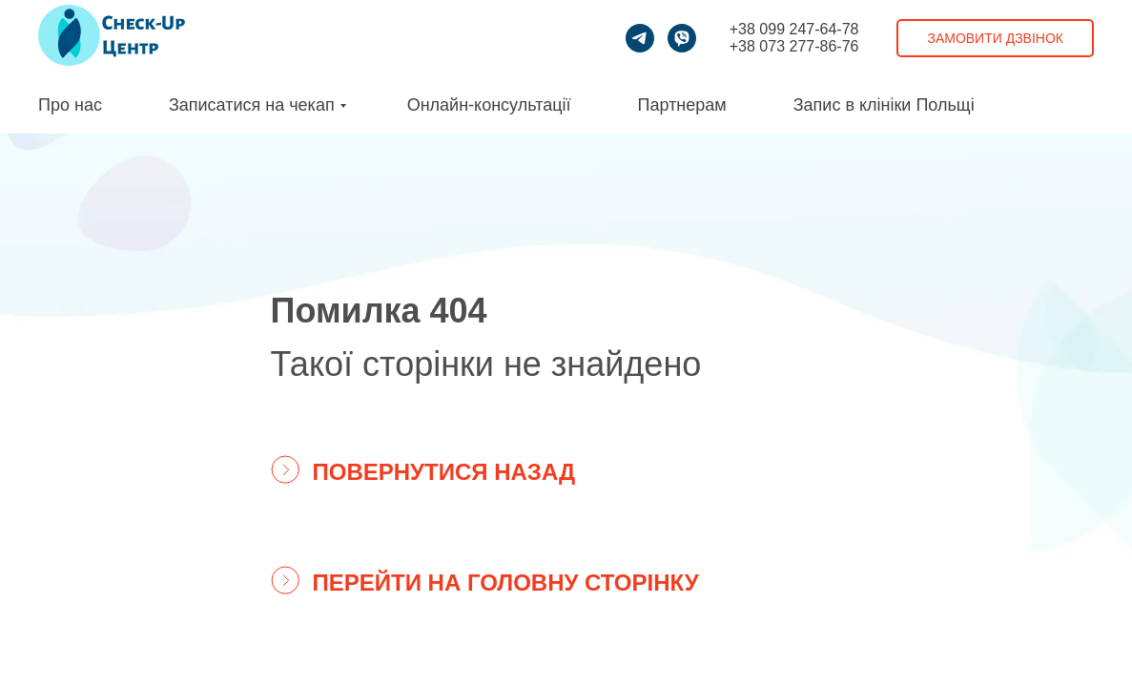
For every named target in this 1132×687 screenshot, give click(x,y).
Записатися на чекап (252, 104)
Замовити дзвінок (995, 38)
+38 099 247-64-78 (794, 29)
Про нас (70, 104)
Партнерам (682, 104)
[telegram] (640, 38)
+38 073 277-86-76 (794, 46)
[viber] (682, 38)
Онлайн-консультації (489, 104)
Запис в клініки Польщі (884, 104)
